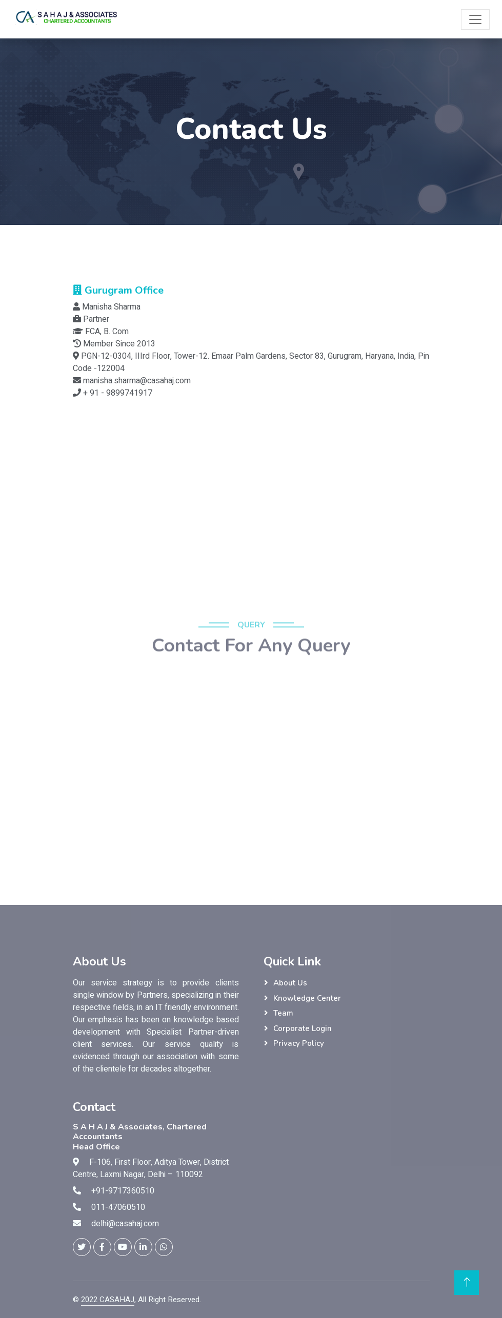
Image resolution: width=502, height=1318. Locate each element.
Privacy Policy (298, 1043)
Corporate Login (302, 1028)
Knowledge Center (307, 998)
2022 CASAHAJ (107, 1299)
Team (283, 1013)
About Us (290, 983)
